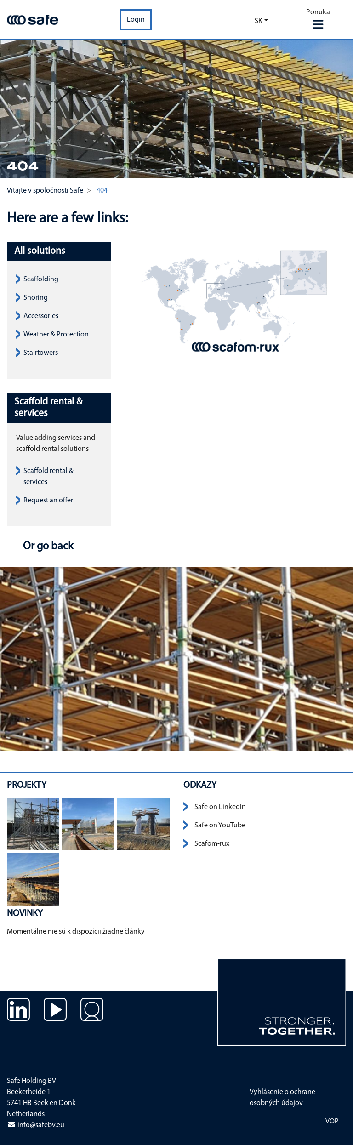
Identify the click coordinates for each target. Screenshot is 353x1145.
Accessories (40, 316)
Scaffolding (40, 279)
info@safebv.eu (35, 1125)
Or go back (47, 546)
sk (258, 21)
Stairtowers (40, 353)
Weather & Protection (56, 334)
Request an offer (48, 500)
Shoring (35, 298)
